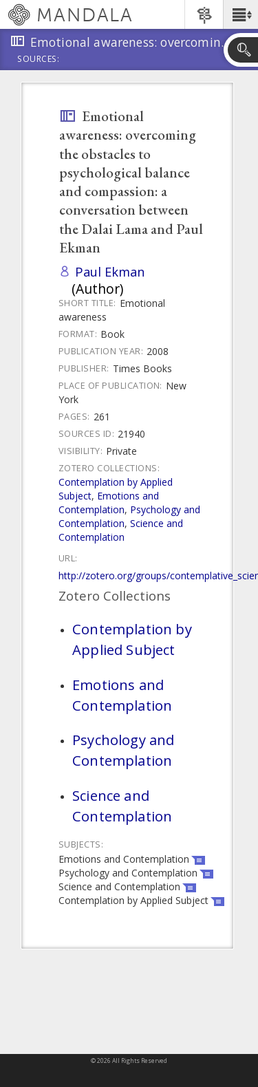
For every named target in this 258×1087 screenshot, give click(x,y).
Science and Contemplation (120, 530)
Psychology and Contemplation (123, 750)
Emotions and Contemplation (108, 502)
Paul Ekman (110, 271)
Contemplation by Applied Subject (132, 639)
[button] (240, 14)
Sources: (38, 60)
